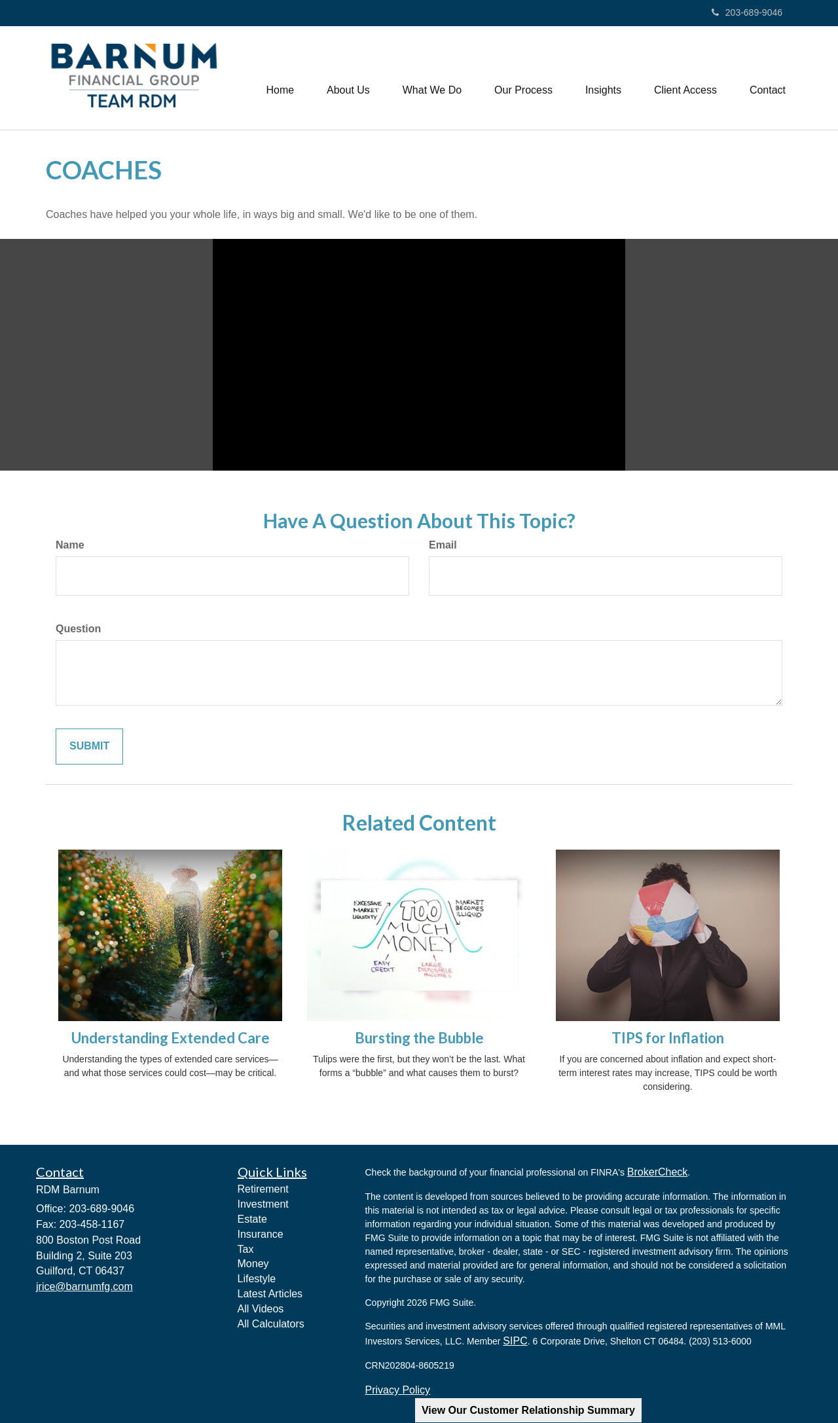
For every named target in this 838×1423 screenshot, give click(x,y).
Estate (252, 1219)
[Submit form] (89, 747)
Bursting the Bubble (419, 1038)
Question (78, 628)
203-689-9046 (747, 12)
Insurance (260, 1234)
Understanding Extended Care (170, 1038)
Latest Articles (270, 1293)
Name (70, 544)
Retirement (263, 1189)
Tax (246, 1249)
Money (253, 1263)
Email (443, 544)
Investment (263, 1204)
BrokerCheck (657, 1172)
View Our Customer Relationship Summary (528, 1410)
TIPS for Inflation (667, 1038)
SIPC (515, 1340)
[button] (348, 77)
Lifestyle (257, 1278)
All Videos (261, 1308)
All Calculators (271, 1323)
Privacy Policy (398, 1390)
